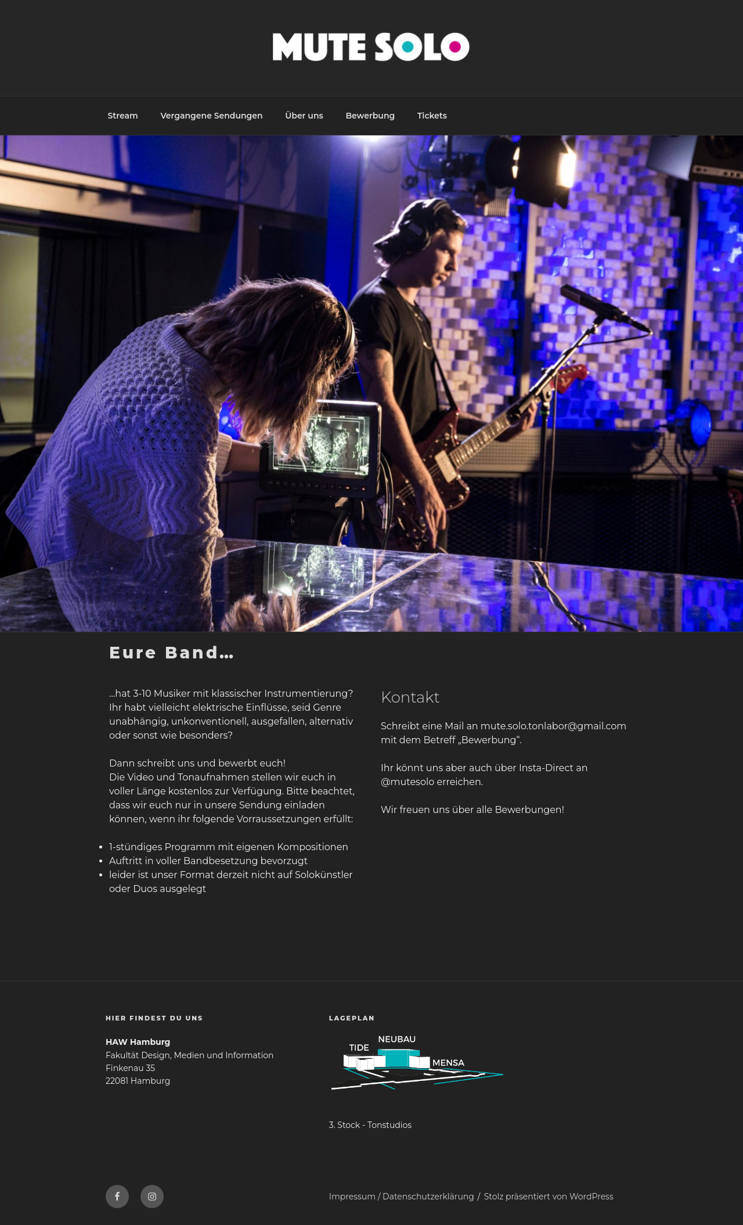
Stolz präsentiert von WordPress (549, 1196)
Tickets (432, 115)
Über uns (304, 115)
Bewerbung (370, 115)
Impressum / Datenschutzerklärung (401, 1196)
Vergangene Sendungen (211, 115)
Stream (123, 115)
